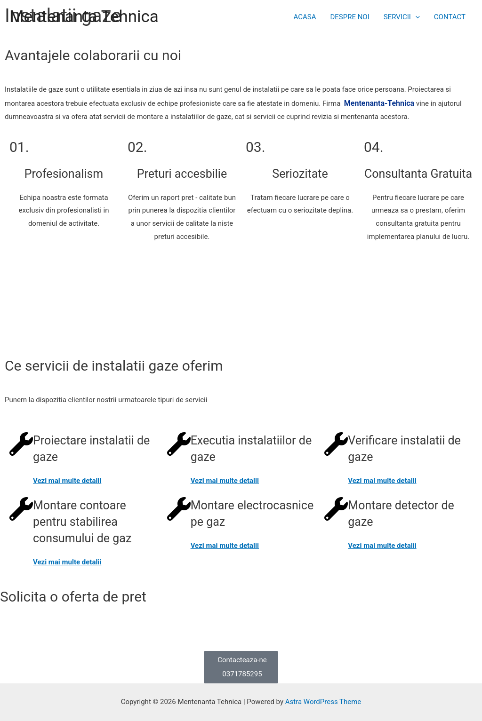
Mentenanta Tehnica (84, 16)
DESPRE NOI (349, 17)
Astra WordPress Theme (323, 701)
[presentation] (415, 17)
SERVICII (402, 17)
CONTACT (450, 17)
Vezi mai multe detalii (67, 480)
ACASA (304, 17)
